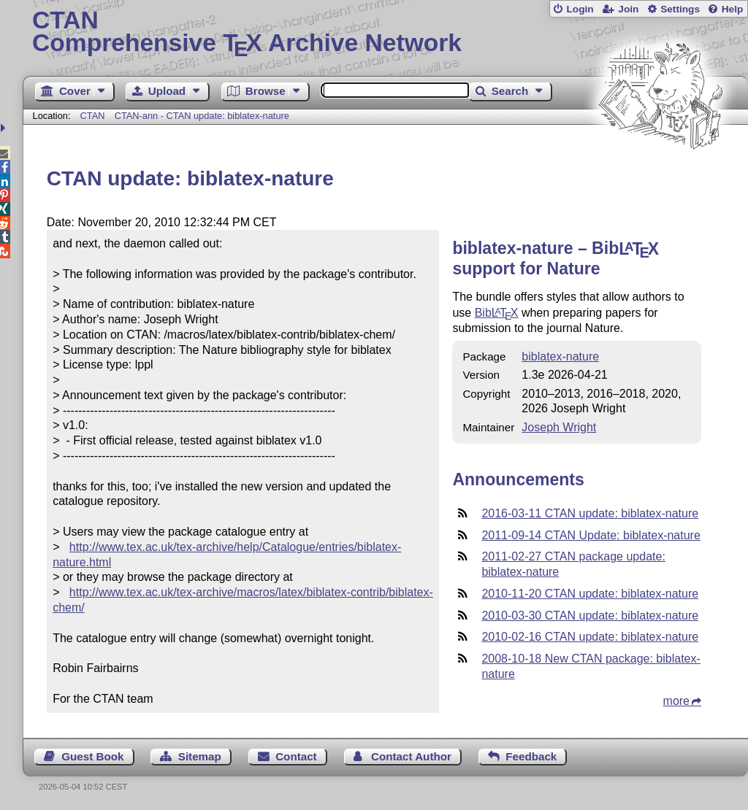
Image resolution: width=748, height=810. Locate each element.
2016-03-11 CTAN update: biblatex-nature (589, 513)
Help (733, 9)
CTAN (92, 115)
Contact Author (411, 756)
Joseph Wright (559, 427)
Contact (296, 756)
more (676, 701)
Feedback (531, 756)
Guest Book (92, 756)
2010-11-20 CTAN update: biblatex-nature (589, 593)
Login (579, 9)
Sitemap (199, 756)
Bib (497, 312)
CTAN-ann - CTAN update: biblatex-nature (202, 115)
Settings (680, 9)
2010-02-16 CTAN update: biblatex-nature (589, 636)
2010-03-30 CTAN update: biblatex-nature (589, 615)
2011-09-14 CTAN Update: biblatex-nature (590, 535)
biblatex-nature (560, 356)
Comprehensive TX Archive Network (385, 32)
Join (628, 9)
